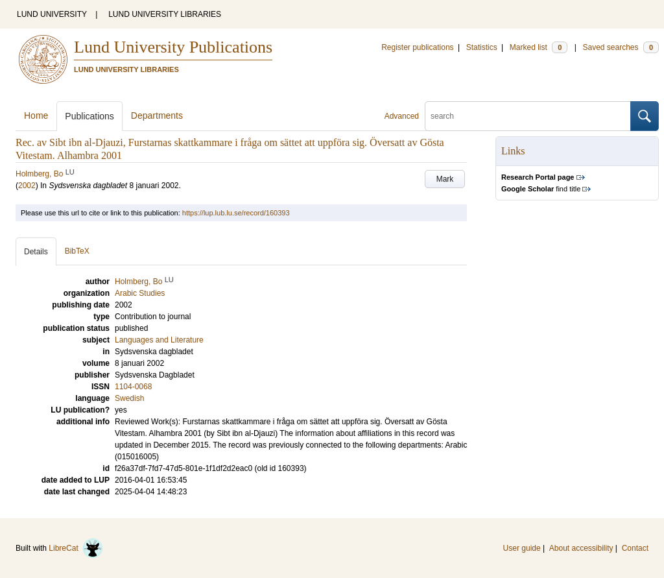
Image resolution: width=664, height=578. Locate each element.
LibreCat (76, 548)
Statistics (481, 47)
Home (36, 115)
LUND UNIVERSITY (52, 14)
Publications (89, 116)
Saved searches (620, 47)
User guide (522, 548)
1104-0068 (133, 386)
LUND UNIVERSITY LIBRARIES (164, 14)
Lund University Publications (173, 47)
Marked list (538, 47)
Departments (157, 115)
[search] (528, 116)
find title (540, 189)
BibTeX (77, 251)
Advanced (402, 116)
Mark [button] (445, 179)
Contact (635, 548)
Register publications (417, 47)
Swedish (129, 398)
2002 (27, 185)
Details (36, 251)
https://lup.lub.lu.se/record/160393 (236, 213)
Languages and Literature (159, 339)
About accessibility (581, 548)
